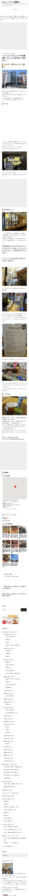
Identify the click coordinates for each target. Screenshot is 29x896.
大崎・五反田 (9, 709)
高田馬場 (8, 687)
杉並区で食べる (7, 738)
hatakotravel (12, 53)
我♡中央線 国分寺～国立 (10, 769)
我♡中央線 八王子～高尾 (10, 775)
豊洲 (7, 704)
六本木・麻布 (9, 670)
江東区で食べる (7, 702)
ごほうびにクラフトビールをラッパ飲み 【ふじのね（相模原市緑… (14, 550)
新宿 (7, 681)
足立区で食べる (7, 758)
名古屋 (5, 812)
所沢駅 (14, 514)
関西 (5, 815)
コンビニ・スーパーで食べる (9, 793)
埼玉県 (8, 576)
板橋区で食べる (7, 752)
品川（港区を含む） (10, 712)
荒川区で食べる (7, 749)
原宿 (7, 729)
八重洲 (7, 653)
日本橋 (7, 650)
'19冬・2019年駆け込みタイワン (11, 829)
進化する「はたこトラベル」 (9, 835)
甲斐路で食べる (6, 790)
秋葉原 (7, 639)
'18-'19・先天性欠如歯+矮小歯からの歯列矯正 (15, 838)
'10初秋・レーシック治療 (10, 842)
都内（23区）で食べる (7, 632)
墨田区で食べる (7, 699)
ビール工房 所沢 (6, 475)
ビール (5, 576)
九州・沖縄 (6, 821)
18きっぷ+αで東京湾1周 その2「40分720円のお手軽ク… (14, 564)
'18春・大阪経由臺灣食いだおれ (11, 832)
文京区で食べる (7, 690)
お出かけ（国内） (6, 799)
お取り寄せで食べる (7, 796)
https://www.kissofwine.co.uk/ (17, 439)
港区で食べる (7, 659)
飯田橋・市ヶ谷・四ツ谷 (11, 679)
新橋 (7, 662)
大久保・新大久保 (10, 684)
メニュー (14, 9)
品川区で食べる (7, 707)
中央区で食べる (7, 648)
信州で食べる (5, 781)
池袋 (7, 743)
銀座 (7, 656)
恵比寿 (7, 732)
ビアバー (10, 514)
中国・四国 (6, 818)
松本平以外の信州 (8, 786)
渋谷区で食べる (7, 724)
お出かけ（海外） (6, 824)
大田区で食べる (7, 718)
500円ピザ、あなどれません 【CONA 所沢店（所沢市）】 (14, 536)
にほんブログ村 (6, 520)
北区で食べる (7, 747)
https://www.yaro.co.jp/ (13, 437)
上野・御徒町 (9, 695)
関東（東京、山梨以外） (8, 574)
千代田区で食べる (8, 634)
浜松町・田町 (9, 664)
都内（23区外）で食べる (8, 764)
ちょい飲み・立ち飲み (14, 576)
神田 (7, 642)
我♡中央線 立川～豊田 (10, 772)
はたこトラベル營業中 (11, 2)
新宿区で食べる (7, 676)
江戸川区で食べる (8, 761)
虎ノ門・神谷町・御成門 (11, 673)
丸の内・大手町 (9, 636)
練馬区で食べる (7, 755)
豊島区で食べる (7, 741)
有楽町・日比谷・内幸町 (11, 645)
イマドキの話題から (7, 846)
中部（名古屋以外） (9, 809)
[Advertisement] (13, 35)
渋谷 (7, 726)
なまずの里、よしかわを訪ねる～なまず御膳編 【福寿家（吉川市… (6, 550)
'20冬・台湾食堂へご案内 (10, 826)
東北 (5, 804)
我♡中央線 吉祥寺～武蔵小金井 (12, 766)
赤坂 (7, 667)
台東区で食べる (7, 693)
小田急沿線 (6, 778)
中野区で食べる (7, 735)
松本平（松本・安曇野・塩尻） (11, 783)
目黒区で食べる (7, 716)
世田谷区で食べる (8, 721)
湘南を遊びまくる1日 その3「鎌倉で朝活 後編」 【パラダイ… (22, 550)
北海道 (5, 801)
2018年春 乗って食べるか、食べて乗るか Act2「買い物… (6, 536)
